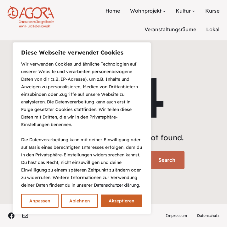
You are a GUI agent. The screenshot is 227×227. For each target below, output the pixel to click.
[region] (82, 128)
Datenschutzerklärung (116, 185)
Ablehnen (79, 201)
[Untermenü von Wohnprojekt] (164, 11)
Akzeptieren (121, 201)
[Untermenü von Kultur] (193, 11)
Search (166, 160)
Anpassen (39, 201)
